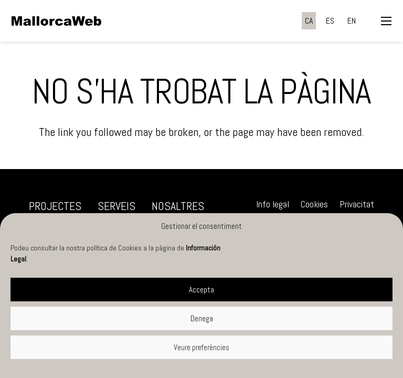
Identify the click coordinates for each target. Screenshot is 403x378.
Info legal (272, 204)
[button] (386, 21)
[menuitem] (309, 20)
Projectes (55, 205)
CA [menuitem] (309, 20)
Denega (201, 318)
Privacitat (357, 204)
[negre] (56, 21)
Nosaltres (178, 205)
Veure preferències (201, 347)
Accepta (201, 290)
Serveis (116, 205)
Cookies (314, 204)
